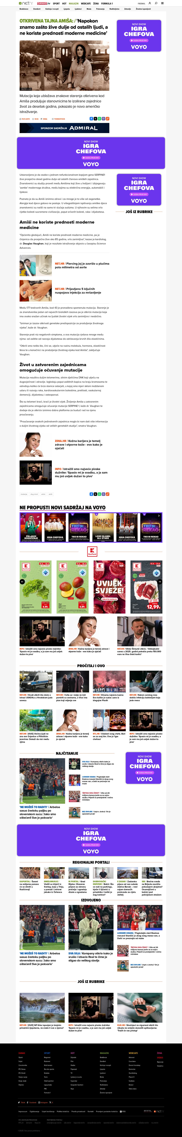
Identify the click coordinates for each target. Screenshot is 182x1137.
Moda (89, 8)
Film (72, 1061)
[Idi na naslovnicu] (27, 6)
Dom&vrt (36, 8)
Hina (45, 119)
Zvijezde (73, 1057)
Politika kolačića (63, 1111)
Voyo (72, 1088)
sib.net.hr (67, 1122)
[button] (23, 515)
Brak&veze (24, 8)
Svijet (20, 1061)
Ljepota (67, 8)
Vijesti (21, 1057)
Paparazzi (74, 1069)
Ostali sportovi (49, 1081)
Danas (22, 1053)
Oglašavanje (34, 1111)
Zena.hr (29, 1122)
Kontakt (91, 1111)
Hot (64, 3)
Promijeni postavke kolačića (107, 1111)
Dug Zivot (34, 494)
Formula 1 (107, 3)
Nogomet (47, 1057)
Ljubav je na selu (76, 1077)
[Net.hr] (159, 1111)
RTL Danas (22, 1069)
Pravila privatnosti (78, 1111)
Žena (96, 3)
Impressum (23, 1111)
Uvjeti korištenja (48, 1111)
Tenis (46, 1077)
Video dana (132, 1088)
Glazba (73, 1065)
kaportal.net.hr (79, 1122)
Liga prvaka (48, 1085)
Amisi (43, 494)
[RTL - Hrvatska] (148, 1111)
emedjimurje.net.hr (54, 1122)
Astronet (131, 1057)
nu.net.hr (154, 1122)
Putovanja (100, 8)
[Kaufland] (91, 552)
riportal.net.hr (109, 1122)
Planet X (131, 1077)
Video (160, 1057)
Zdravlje (127, 8)
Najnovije (160, 1062)
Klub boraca (48, 1065)
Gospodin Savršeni (77, 1085)
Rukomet (47, 1061)
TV (71, 1073)
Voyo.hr (38, 1122)
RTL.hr (21, 1122)
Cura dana (132, 1061)
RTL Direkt (22, 1073)
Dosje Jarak (22, 1081)
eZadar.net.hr (144, 1122)
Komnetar (132, 1069)
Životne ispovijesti (143, 8)
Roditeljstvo (114, 8)
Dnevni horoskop (134, 1065)
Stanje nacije (23, 1077)
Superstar (74, 1081)
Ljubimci (78, 8)
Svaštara (131, 1081)
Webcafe (86, 3)
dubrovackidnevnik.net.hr (126, 1122)
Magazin (73, 3)
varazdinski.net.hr (94, 1122)
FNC (45, 1088)
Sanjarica (160, 1066)
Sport (56, 3)
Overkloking (133, 1073)
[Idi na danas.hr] (43, 3)
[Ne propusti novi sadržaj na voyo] (63, 509)
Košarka (46, 1073)
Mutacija (24, 494)
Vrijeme (21, 1085)
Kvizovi (131, 1085)
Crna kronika (23, 1065)
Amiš (50, 494)
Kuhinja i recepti (52, 8)
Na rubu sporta (49, 1069)
